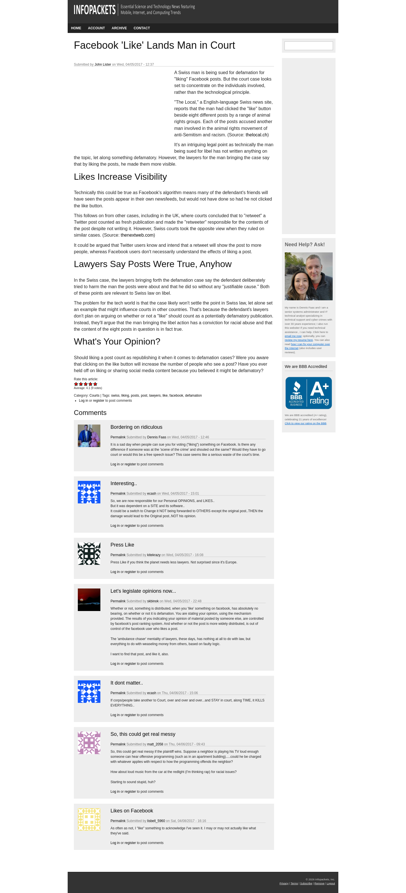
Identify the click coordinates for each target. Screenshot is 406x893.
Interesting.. (124, 483)
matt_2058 (155, 744)
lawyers (155, 395)
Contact (142, 28)
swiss (115, 395)
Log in (83, 401)
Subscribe (306, 883)
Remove (319, 883)
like (164, 395)
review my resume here (299, 339)
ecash (151, 494)
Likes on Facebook (132, 811)
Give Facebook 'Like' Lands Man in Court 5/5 (95, 384)
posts (135, 395)
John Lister (102, 64)
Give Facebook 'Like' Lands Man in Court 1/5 (76, 384)
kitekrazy (153, 555)
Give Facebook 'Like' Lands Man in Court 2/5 (81, 384)
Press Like (122, 545)
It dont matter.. (127, 683)
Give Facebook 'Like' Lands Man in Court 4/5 (90, 384)
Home (76, 28)
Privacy (284, 883)
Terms (294, 883)
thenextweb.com (137, 235)
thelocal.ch (256, 134)
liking (125, 395)
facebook (176, 395)
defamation (193, 395)
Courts (94, 395)
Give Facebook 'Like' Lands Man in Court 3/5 (85, 384)
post (144, 395)
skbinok (153, 601)
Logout (331, 883)
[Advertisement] (116, 107)
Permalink (118, 437)
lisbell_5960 (156, 821)
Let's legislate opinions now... (143, 591)
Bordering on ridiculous (136, 427)
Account (96, 28)
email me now (293, 335)
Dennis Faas (156, 437)
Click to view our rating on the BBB (305, 423)
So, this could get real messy (143, 734)
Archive (119, 28)
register (98, 401)
